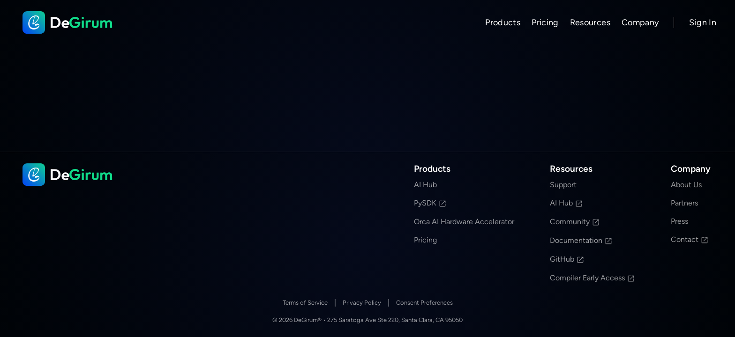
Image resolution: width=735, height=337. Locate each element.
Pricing (545, 22)
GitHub (567, 259)
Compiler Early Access (592, 277)
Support (563, 184)
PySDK (430, 202)
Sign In (702, 22)
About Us (686, 184)
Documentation (581, 240)
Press (679, 221)
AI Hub (425, 184)
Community (575, 221)
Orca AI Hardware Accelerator (464, 221)
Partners (684, 202)
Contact (690, 239)
